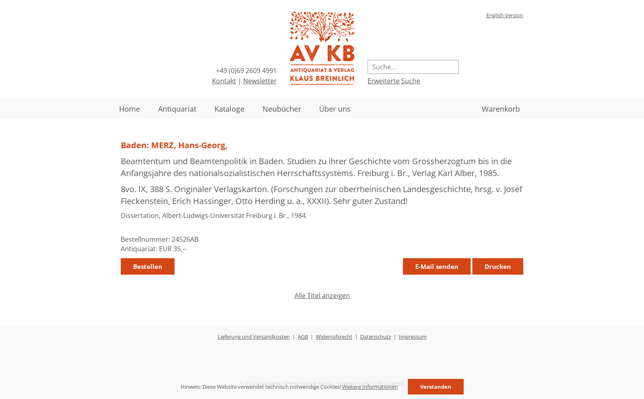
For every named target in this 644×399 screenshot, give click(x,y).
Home (129, 109)
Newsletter (260, 80)
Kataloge (229, 109)
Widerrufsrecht (334, 336)
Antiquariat (177, 109)
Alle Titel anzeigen (322, 295)
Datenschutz (375, 336)
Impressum (413, 336)
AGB (303, 336)
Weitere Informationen (370, 386)
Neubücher (281, 109)
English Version (504, 15)
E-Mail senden (436, 266)
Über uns (335, 109)
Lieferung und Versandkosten (254, 336)
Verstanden (435, 386)
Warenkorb (501, 109)
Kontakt (224, 80)
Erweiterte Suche (394, 80)
